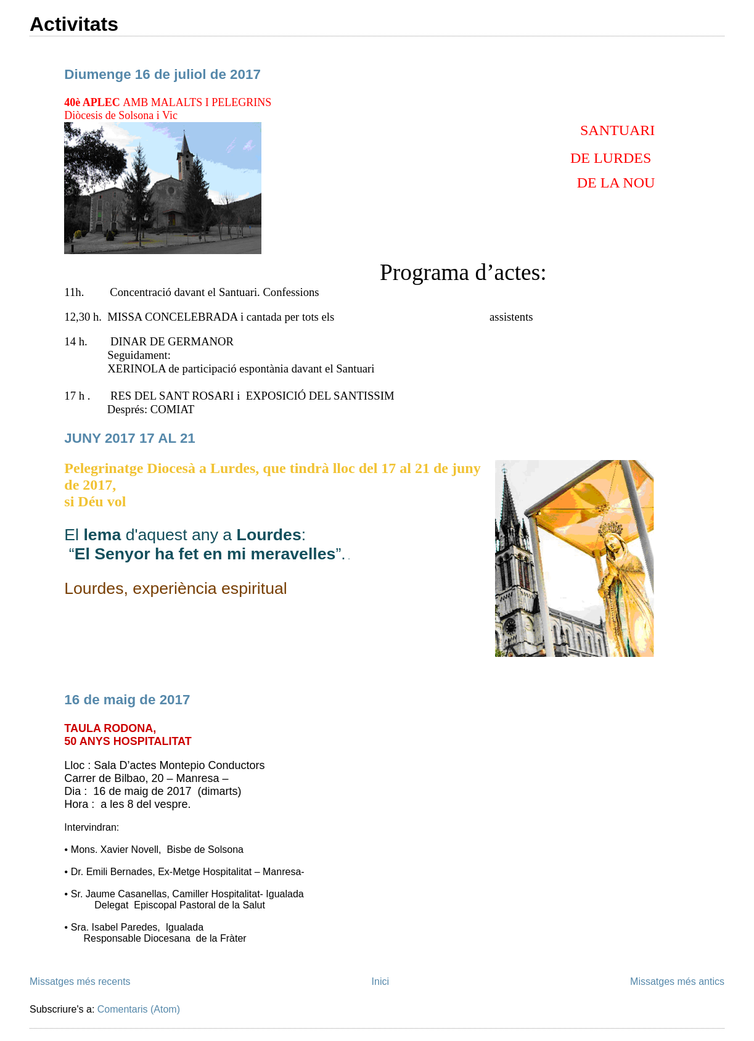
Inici (380, 981)
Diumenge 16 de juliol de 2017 (162, 74)
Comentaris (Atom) (138, 1009)
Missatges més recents (80, 981)
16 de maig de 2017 (127, 699)
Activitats (74, 24)
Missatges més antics (677, 981)
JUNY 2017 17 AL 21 (129, 438)
